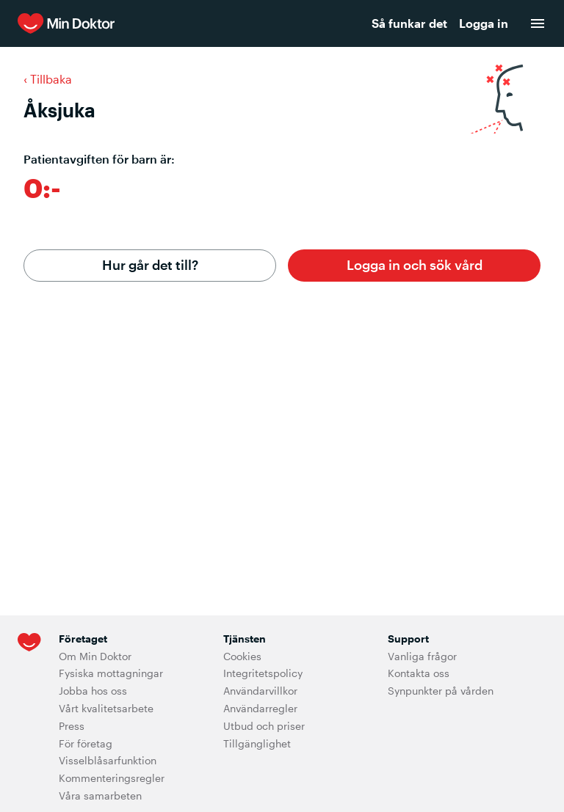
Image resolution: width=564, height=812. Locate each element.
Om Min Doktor (95, 656)
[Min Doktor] (155, 23)
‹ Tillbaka (48, 79)
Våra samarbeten (100, 795)
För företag (85, 743)
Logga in (483, 23)
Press (71, 726)
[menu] (537, 23)
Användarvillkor (260, 690)
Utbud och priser (264, 726)
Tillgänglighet (257, 743)
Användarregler (260, 708)
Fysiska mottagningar (111, 673)
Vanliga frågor (422, 656)
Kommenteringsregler (111, 778)
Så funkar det (409, 23)
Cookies (242, 656)
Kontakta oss (418, 673)
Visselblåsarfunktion (107, 760)
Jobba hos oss (93, 690)
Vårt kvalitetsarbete (106, 708)
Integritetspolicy (263, 673)
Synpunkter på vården (441, 690)
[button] (414, 265)
